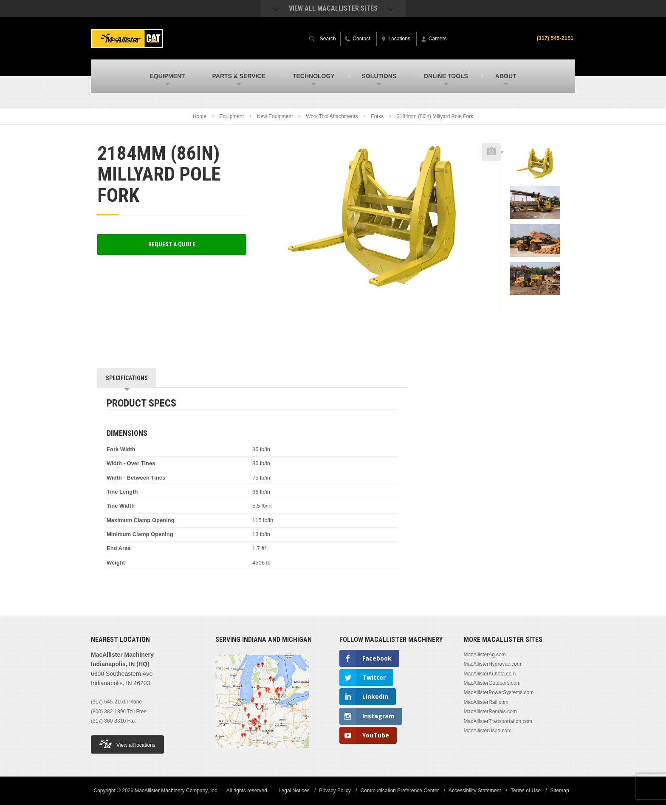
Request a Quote (171, 244)
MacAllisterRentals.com (490, 712)
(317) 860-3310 (108, 721)
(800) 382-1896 (108, 712)
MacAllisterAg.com (485, 655)
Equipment (232, 116)
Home (199, 116)
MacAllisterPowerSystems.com (499, 692)
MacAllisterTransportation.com (498, 721)
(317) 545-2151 (553, 37)
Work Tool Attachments (332, 116)
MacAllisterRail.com (486, 702)
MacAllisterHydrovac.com (492, 664)
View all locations (127, 744)
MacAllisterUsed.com (488, 731)
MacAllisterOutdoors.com (492, 683)
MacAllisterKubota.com (490, 674)
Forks (377, 116)
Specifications (127, 378)
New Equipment (275, 116)
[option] (534, 166)
